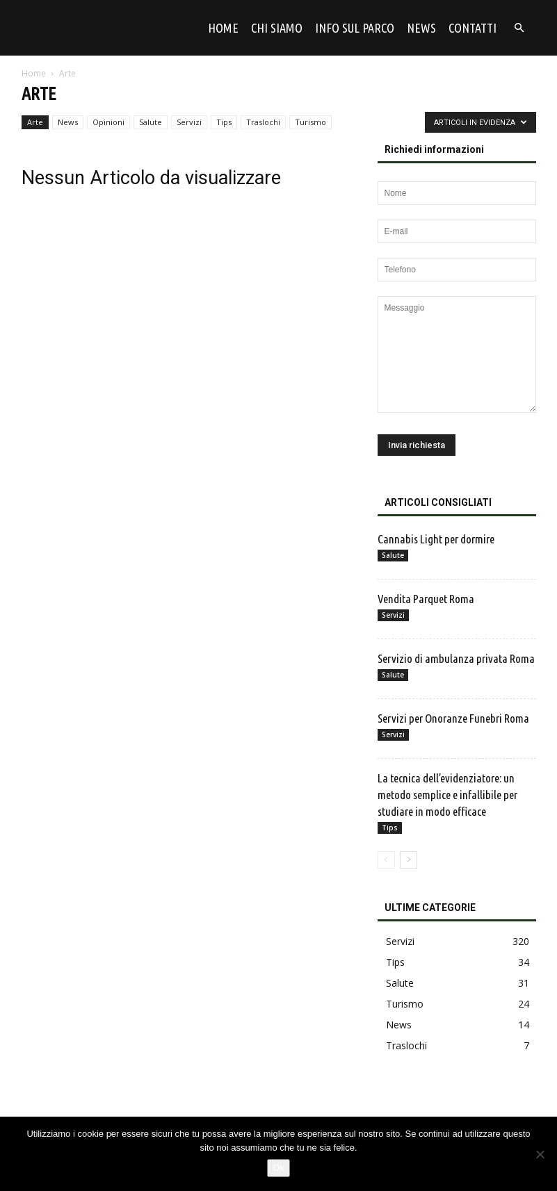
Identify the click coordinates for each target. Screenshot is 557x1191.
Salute (150, 122)
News (421, 28)
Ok (278, 1168)
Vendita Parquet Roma (426, 598)
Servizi (189, 122)
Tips (224, 122)
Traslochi (263, 122)
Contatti (473, 28)
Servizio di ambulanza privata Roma (456, 658)
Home (223, 28)
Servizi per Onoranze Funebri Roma (453, 718)
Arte (35, 122)
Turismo (310, 122)
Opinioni (108, 122)
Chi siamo (276, 28)
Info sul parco (354, 28)
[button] (519, 28)
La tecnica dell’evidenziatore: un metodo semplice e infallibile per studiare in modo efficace (447, 794)
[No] (540, 1154)
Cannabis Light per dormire (437, 538)
